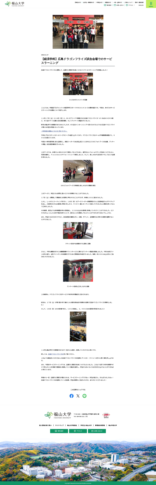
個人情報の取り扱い (45, 425)
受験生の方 (78, 2)
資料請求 (109, 5)
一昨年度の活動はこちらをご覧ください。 (54, 131)
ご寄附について (128, 2)
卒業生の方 (99, 2)
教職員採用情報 (100, 425)
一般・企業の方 (117, 2)
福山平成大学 (112, 425)
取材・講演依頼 (139, 2)
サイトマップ (59, 425)
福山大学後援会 (72, 425)
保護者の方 (108, 2)
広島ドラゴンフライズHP (56, 354)
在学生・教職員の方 (88, 2)
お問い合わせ (120, 5)
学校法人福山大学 (86, 425)
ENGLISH (141, 5)
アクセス (130, 5)
